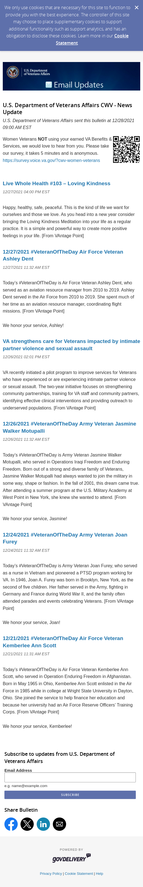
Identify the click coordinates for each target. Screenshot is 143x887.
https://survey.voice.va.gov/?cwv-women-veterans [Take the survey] (51, 160)
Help (99, 873)
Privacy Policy (51, 873)
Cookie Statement (79, 873)
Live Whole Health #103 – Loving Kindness (56, 183)
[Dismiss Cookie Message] (136, 5)
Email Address (18, 770)
